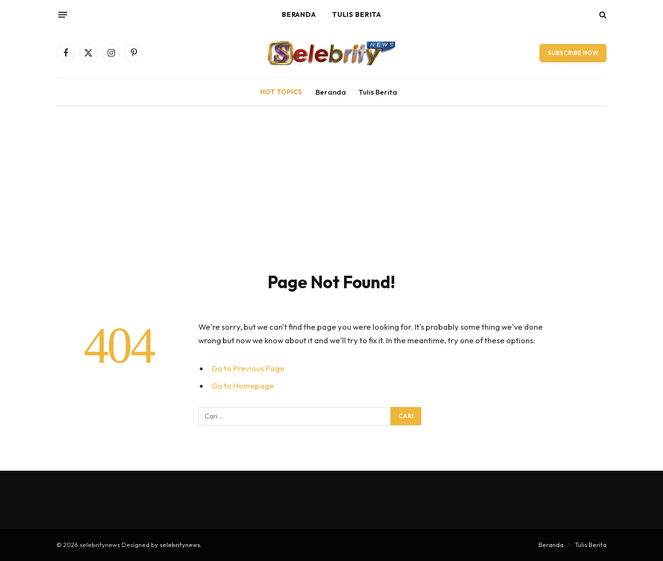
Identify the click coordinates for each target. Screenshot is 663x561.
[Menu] (62, 14)
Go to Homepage (242, 385)
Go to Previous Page (248, 368)
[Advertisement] (331, 198)
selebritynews (180, 544)
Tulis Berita (356, 14)
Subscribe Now (573, 52)
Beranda (299, 14)
